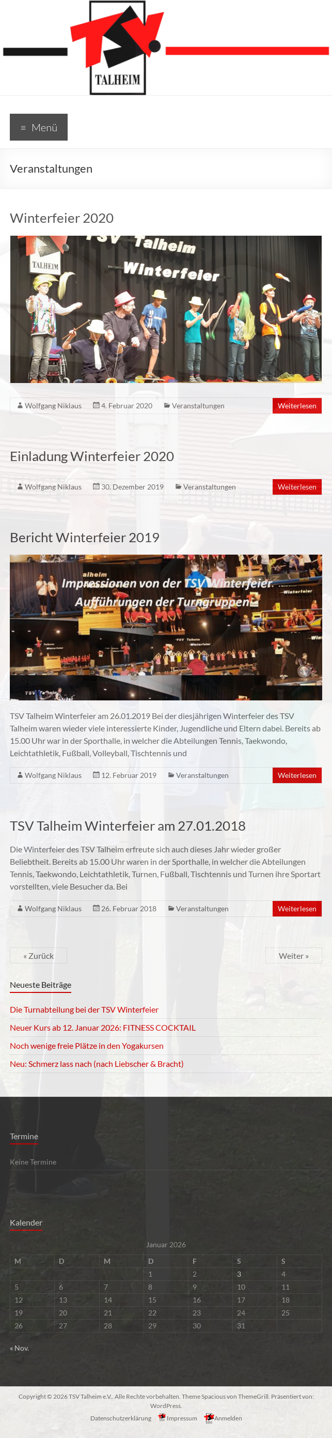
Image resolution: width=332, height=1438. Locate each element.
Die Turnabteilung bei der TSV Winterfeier (84, 1009)
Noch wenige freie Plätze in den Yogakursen (87, 1045)
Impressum (177, 1417)
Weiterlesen (297, 405)
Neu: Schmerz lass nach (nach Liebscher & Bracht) (97, 1063)
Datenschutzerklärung (120, 1418)
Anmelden (223, 1417)
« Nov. (19, 1347)
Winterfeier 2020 (62, 217)
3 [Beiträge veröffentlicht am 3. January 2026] (239, 1273)
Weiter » (294, 955)
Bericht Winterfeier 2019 (85, 537)
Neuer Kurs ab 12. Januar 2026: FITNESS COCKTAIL (103, 1027)
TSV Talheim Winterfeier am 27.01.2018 (128, 825)
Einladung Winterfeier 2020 (92, 456)
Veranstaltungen (198, 405)
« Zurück (38, 955)
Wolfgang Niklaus (53, 405)
